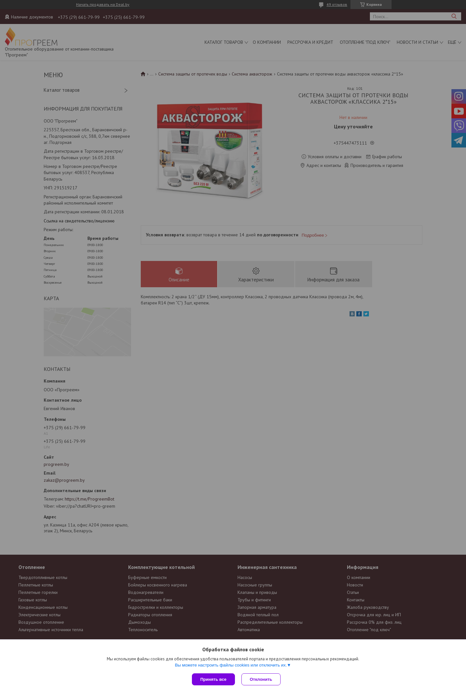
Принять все (213, 679)
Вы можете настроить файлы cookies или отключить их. (231, 665)
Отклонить (261, 679)
